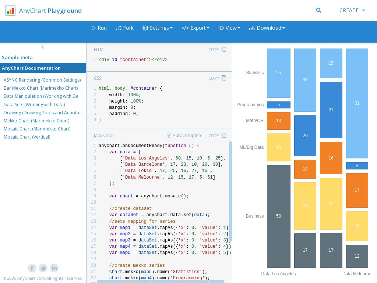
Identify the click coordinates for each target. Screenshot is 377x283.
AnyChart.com (31, 278)
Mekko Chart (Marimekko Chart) (36, 121)
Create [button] (352, 10)
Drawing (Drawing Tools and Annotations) (47, 113)
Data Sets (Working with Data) (34, 104)
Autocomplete (187, 135)
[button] (229, 32)
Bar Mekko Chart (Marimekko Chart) (41, 88)
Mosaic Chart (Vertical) (27, 137)
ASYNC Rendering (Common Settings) (42, 80)
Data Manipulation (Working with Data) (44, 96)
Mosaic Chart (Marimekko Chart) (37, 129)
